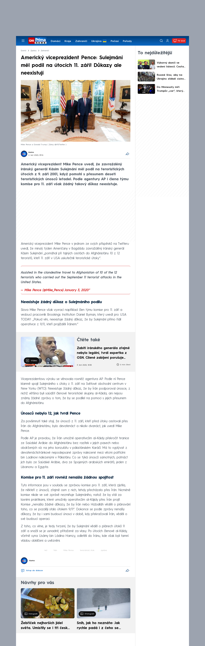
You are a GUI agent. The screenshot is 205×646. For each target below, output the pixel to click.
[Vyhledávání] (161, 41)
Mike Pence (68, 550)
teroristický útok (87, 550)
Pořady (127, 41)
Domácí (55, 41)
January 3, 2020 (77, 290)
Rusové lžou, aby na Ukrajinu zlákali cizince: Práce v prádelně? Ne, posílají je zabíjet (171, 77)
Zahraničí (81, 41)
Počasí (115, 41)
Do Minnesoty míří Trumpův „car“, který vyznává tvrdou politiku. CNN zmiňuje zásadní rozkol (170, 89)
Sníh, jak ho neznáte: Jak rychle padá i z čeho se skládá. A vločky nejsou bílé (101, 626)
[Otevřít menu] (23, 41)
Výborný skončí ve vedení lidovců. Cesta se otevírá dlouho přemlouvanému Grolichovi (170, 65)
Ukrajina (96, 41)
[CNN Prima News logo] (37, 40)
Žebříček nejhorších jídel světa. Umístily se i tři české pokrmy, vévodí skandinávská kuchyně (46, 626)
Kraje (68, 41)
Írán (55, 550)
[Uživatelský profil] (167, 41)
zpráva (104, 550)
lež (46, 550)
